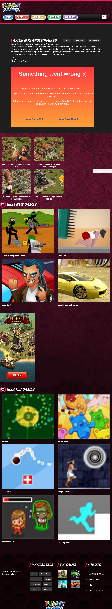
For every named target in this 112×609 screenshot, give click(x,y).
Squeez (5, 437)
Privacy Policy (95, 575)
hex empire (47, 585)
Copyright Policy (96, 570)
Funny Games (75, 41)
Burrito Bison (63, 437)
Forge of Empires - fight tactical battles (42, 193)
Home (8, 17)
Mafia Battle (7, 301)
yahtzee (48, 575)
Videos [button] (38, 17)
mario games (45, 570)
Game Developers (96, 586)
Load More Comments (102, 171)
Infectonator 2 (8, 538)
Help (91, 581)
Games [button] (22, 17)
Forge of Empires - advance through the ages (42, 165)
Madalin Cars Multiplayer (68, 301)
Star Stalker (6, 488)
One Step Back (64, 538)
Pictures (54, 17)
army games (36, 580)
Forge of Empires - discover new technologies (14, 193)
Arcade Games (90, 41)
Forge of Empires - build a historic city (14, 165)
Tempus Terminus (65, 488)
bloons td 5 (35, 585)
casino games (36, 575)
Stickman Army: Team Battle (13, 252)
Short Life (62, 252)
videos (34, 570)
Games (63, 41)
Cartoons (70, 17)
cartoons (47, 580)
